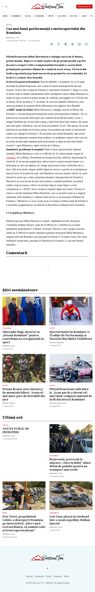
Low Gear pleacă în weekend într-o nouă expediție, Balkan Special (69, 520)
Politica (74, 16)
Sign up (29, 576)
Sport (51, 16)
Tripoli (66, 583)
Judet (84, 16)
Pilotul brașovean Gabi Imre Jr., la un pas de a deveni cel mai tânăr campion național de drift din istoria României (70, 394)
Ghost (59, 583)
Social (28, 16)
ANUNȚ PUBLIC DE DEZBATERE (15, 430)
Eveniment (16, 16)
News (4, 513)
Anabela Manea (56, 342)
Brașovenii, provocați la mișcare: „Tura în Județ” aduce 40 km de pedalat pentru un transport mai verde (70, 465)
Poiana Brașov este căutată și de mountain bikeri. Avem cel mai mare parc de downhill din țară (23, 394)
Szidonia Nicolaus (58, 403)
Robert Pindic (8, 403)
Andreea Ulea (8, 346)
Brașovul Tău (12, 38)
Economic (39, 16)
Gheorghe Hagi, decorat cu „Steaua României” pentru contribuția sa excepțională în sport (23, 337)
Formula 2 (11, 157)
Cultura (62, 16)
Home (4, 16)
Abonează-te (84, 6)
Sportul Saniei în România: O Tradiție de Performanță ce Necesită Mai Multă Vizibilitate (70, 335)
